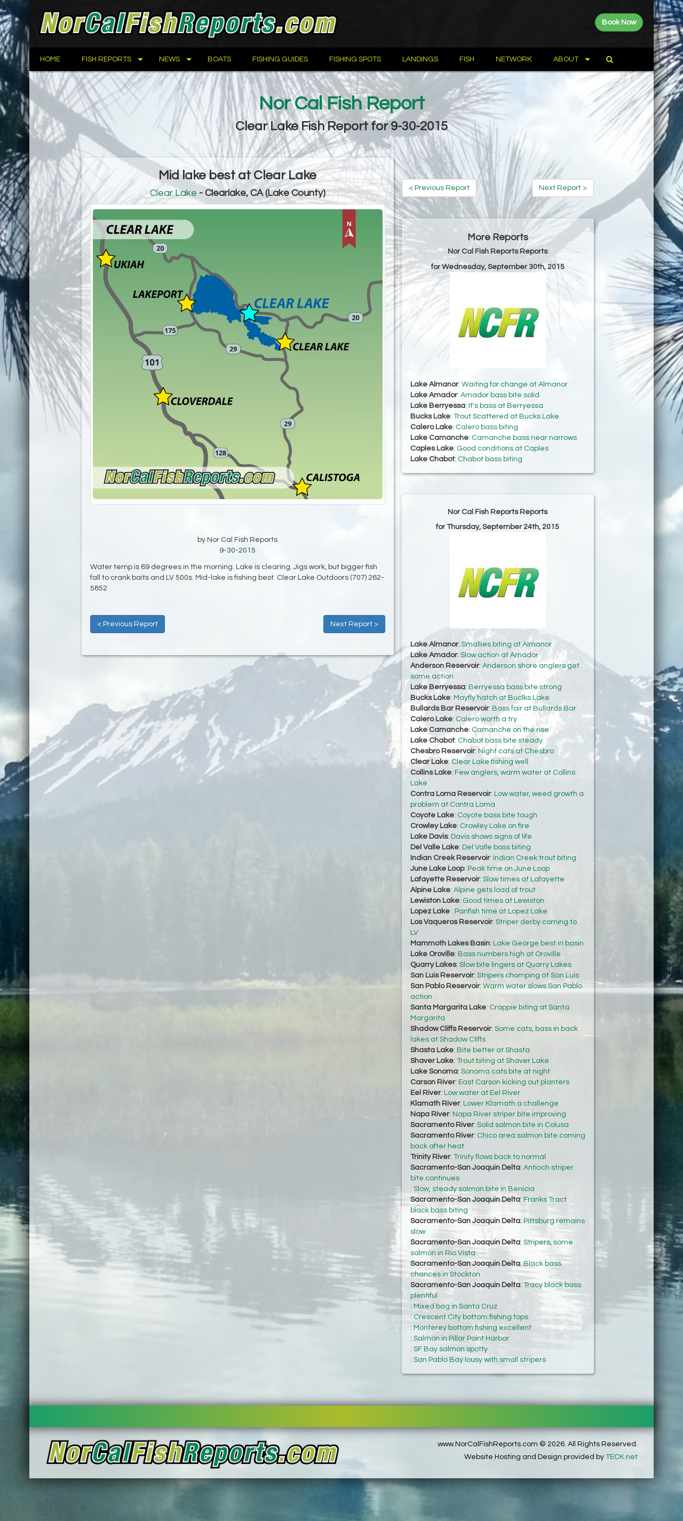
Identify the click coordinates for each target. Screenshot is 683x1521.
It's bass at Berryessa (505, 405)
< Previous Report (127, 624)
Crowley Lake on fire (494, 826)
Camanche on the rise (510, 730)
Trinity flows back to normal (500, 1157)
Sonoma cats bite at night (505, 1071)
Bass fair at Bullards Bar (534, 708)
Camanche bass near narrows (524, 438)
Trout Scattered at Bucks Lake (506, 416)
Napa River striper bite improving (509, 1114)
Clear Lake (173, 193)
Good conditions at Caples (503, 448)
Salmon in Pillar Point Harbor (461, 1338)
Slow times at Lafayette (524, 879)
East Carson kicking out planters (513, 1082)
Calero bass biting (487, 427)
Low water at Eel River (482, 1093)
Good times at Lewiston (503, 900)
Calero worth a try (486, 719)
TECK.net (622, 1457)
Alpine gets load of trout (495, 890)
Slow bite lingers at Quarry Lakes (515, 964)
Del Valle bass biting (496, 847)
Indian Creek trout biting (534, 858)
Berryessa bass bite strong (515, 687)
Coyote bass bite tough (497, 815)
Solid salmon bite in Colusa (523, 1125)
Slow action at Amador (499, 655)
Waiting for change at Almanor (515, 384)
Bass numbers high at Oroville (509, 954)
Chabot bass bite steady (500, 740)
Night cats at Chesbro (516, 751)
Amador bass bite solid (499, 395)
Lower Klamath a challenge (511, 1103)
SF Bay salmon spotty (451, 1349)
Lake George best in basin (538, 943)
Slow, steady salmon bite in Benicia (474, 1189)
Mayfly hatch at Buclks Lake (502, 698)
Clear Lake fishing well (489, 762)
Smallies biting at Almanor (507, 644)
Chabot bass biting (490, 459)
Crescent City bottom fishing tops (471, 1317)
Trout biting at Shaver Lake (503, 1061)
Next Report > (354, 624)
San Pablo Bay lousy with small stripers (480, 1360)
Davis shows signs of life (491, 836)
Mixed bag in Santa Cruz (455, 1306)
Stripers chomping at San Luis (528, 975)
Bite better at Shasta (493, 1050)
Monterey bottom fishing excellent (472, 1327)
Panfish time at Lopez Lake (501, 911)
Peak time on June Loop (508, 868)
